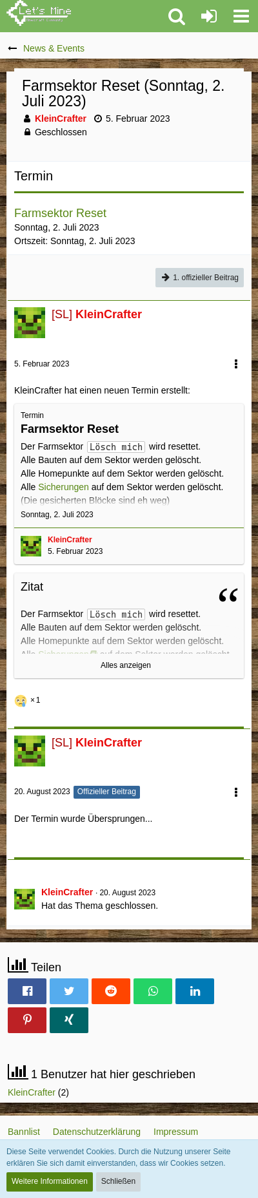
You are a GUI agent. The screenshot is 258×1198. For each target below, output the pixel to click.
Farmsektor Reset (60, 213)
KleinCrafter (31, 1092)
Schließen (118, 1181)
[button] (241, 16)
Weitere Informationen (50, 1181)
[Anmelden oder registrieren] (209, 16)
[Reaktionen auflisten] (28, 699)
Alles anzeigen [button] (126, 665)
